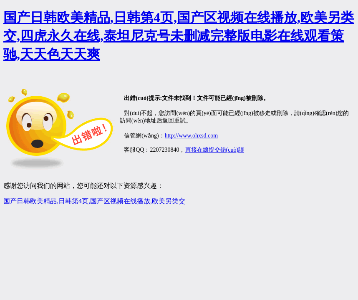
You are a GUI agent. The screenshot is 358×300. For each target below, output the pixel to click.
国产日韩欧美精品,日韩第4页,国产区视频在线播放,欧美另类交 (94, 201)
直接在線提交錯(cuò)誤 (215, 150)
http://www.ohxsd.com (191, 135)
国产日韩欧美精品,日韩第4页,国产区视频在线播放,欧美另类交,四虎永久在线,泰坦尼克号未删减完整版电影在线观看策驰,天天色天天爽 (178, 36)
